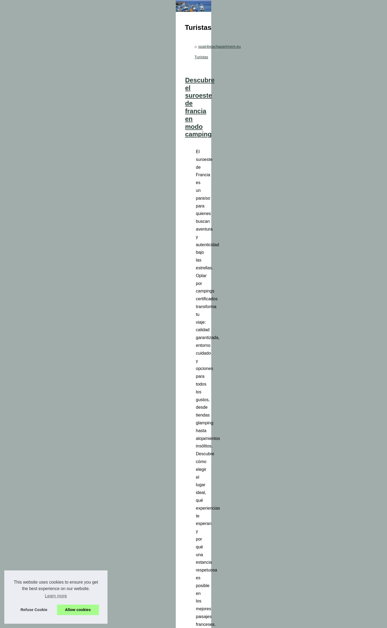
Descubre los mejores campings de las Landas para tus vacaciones (219, 407)
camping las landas (199, 455)
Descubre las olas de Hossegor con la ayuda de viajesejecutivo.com (220, 489)
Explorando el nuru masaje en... (66, 146)
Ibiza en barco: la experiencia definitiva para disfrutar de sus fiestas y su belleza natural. (232, 581)
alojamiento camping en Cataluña (184, 373)
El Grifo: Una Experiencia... (62, 211)
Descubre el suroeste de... (61, 199)
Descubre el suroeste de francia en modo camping (193, 168)
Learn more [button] (56, 596)
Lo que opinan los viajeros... (63, 223)
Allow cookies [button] (78, 610)
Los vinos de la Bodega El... (63, 170)
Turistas (183, 145)
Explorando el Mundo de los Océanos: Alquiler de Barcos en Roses (215, 590)
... (262, 216)
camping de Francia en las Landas (224, 216)
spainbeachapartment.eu (150, 145)
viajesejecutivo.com (190, 530)
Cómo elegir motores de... (61, 158)
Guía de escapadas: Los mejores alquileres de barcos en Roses (212, 600)
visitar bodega (212, 291)
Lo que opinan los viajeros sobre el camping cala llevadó (203, 325)
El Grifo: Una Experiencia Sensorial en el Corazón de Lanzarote (213, 250)
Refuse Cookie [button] (33, 610)
